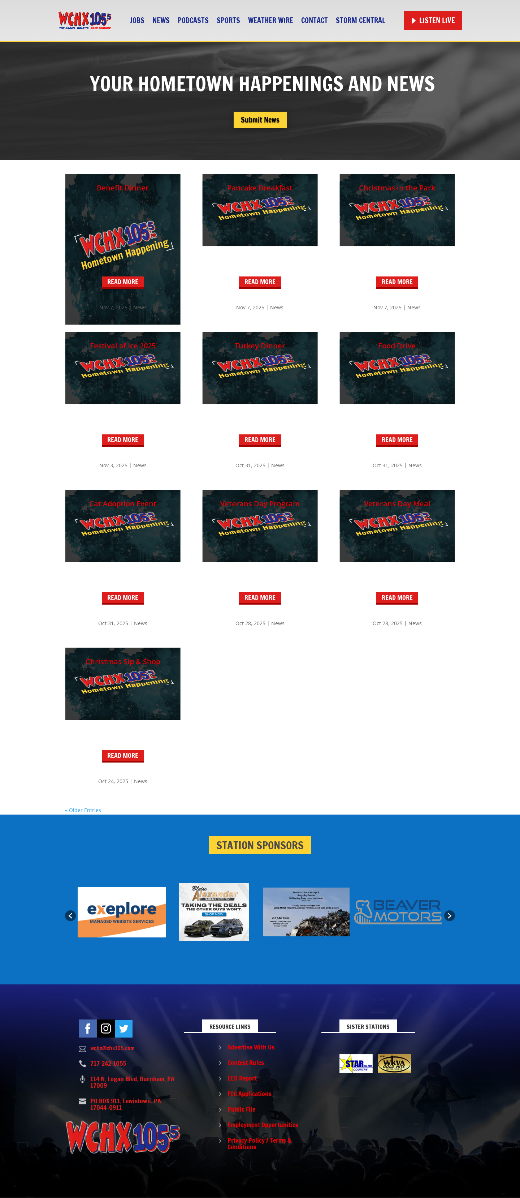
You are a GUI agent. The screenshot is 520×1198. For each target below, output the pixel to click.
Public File (241, 1109)
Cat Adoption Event (122, 503)
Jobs (137, 20)
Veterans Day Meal (397, 503)
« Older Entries (83, 810)
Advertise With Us (251, 1047)
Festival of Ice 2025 (123, 346)
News (161, 20)
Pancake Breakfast (259, 188)
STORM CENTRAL (360, 20)
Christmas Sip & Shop (123, 661)
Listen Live (437, 20)
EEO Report (242, 1078)
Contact (314, 20)
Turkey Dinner (260, 346)
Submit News (260, 120)
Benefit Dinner (123, 188)
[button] (70, 915)
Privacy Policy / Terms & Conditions (259, 1143)
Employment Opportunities (263, 1124)
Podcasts (193, 20)
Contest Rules (246, 1062)
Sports (228, 20)
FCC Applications (250, 1093)
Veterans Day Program (260, 503)
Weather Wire (270, 20)
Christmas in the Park (397, 188)
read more (122, 281)
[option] (122, 912)
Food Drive (397, 346)
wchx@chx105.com (112, 1048)
